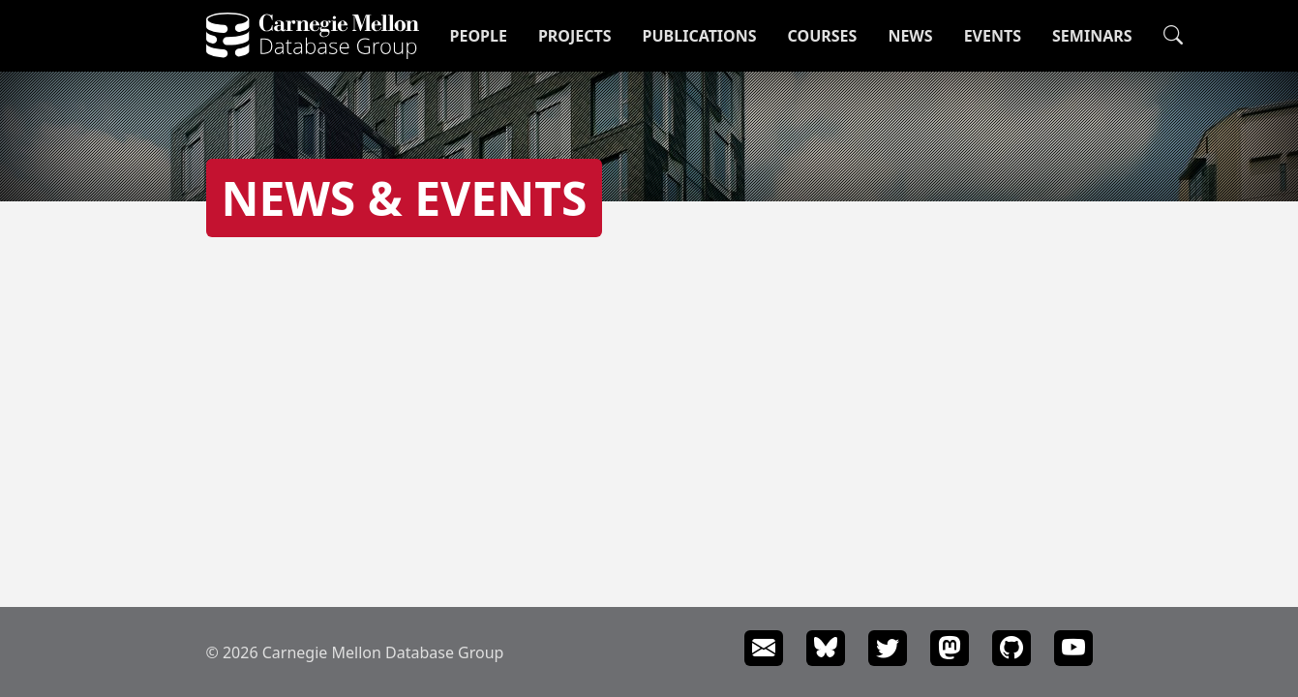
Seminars (1092, 35)
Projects (575, 35)
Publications (700, 35)
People (478, 35)
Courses (823, 35)
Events (992, 35)
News (910, 35)
